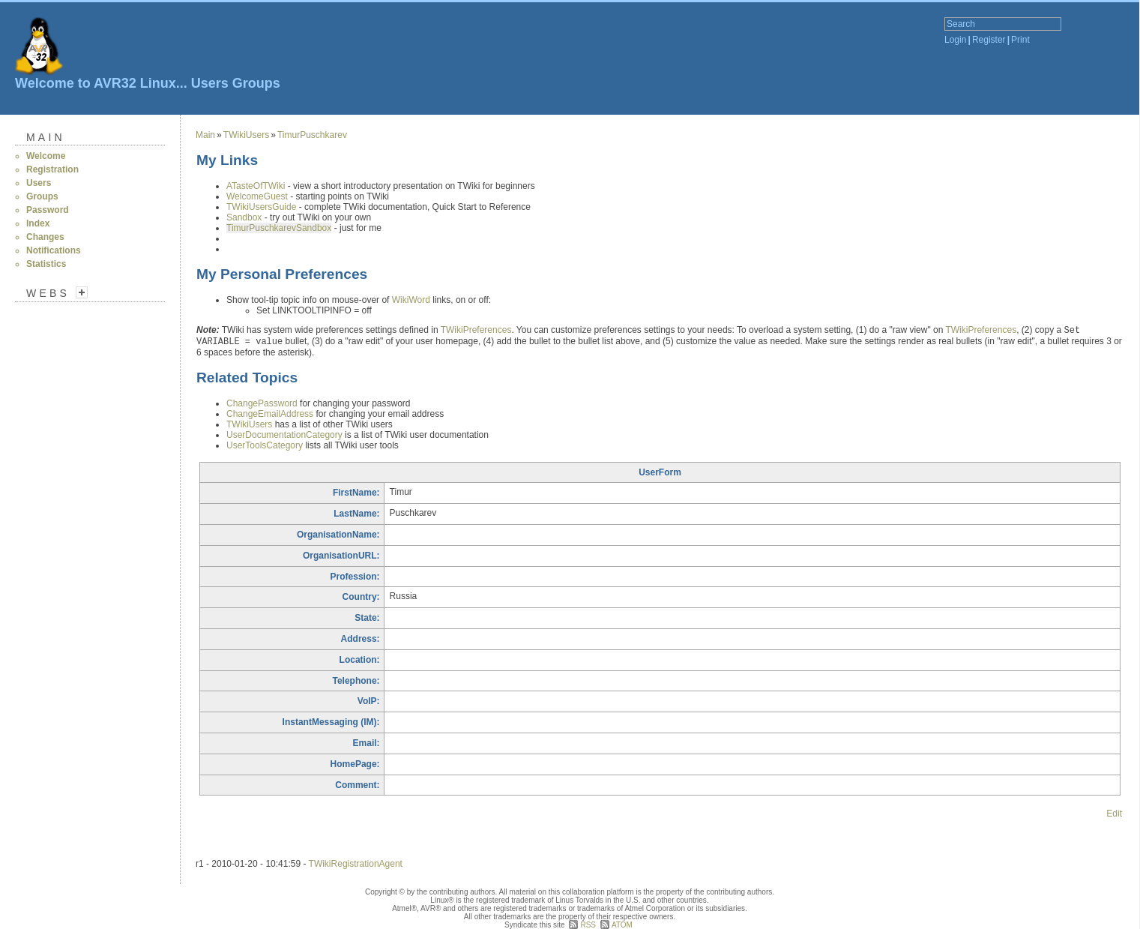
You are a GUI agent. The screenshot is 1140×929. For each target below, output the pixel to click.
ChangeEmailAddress (269, 414)
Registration (52, 169)
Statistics (46, 264)
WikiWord (411, 300)
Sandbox (244, 217)
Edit (1114, 813)
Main (45, 137)
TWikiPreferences (476, 330)
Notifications (53, 250)
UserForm (660, 472)
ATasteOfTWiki (255, 186)
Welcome (45, 156)
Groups (256, 83)
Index (37, 223)
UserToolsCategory (264, 445)
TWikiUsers (246, 135)
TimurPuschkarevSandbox (278, 228)
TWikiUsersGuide (261, 207)
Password (47, 210)
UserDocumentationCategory (284, 435)
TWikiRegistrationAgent (355, 864)
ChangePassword (262, 403)
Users (210, 83)
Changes (45, 237)
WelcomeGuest (257, 196)
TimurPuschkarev (312, 135)
